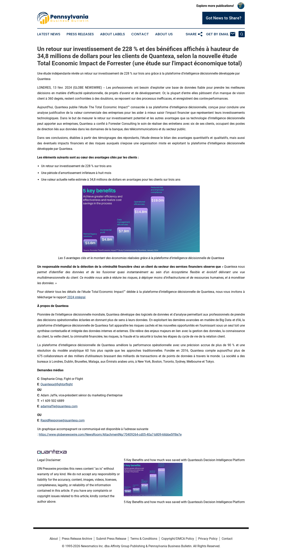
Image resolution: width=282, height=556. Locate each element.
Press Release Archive (77, 539)
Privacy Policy (208, 539)
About (54, 539)
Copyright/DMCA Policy (177, 539)
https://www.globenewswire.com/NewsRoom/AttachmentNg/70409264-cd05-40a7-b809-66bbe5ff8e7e (110, 434)
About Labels (112, 34)
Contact (140, 34)
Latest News (48, 34)
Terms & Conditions (143, 539)
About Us (164, 34)
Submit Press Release (111, 539)
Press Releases (80, 34)
